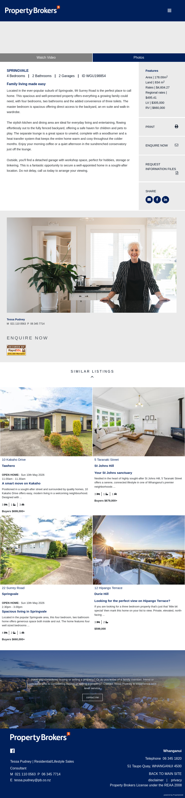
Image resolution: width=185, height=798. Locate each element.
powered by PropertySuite (173, 795)
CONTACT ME (92, 697)
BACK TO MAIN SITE (165, 774)
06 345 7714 (49, 774)
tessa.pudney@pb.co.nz (32, 780)
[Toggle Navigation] (169, 10)
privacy (176, 780)
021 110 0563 (23, 774)
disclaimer (156, 780)
